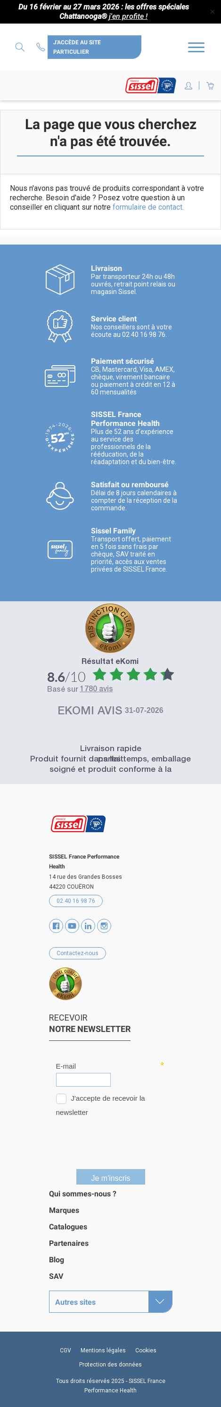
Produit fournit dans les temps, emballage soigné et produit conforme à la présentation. (110, 770)
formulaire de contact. (148, 207)
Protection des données (110, 1364)
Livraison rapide (110, 749)
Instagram (104, 926)
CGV (65, 1350)
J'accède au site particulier (77, 47)
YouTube (72, 926)
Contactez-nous (42, 46)
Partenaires (69, 1243)
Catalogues (68, 1226)
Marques (64, 1210)
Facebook (56, 926)
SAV (56, 1276)
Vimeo (88, 926)
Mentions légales (103, 1350)
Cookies (145, 1350)
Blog (56, 1259)
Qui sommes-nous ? (82, 1193)
